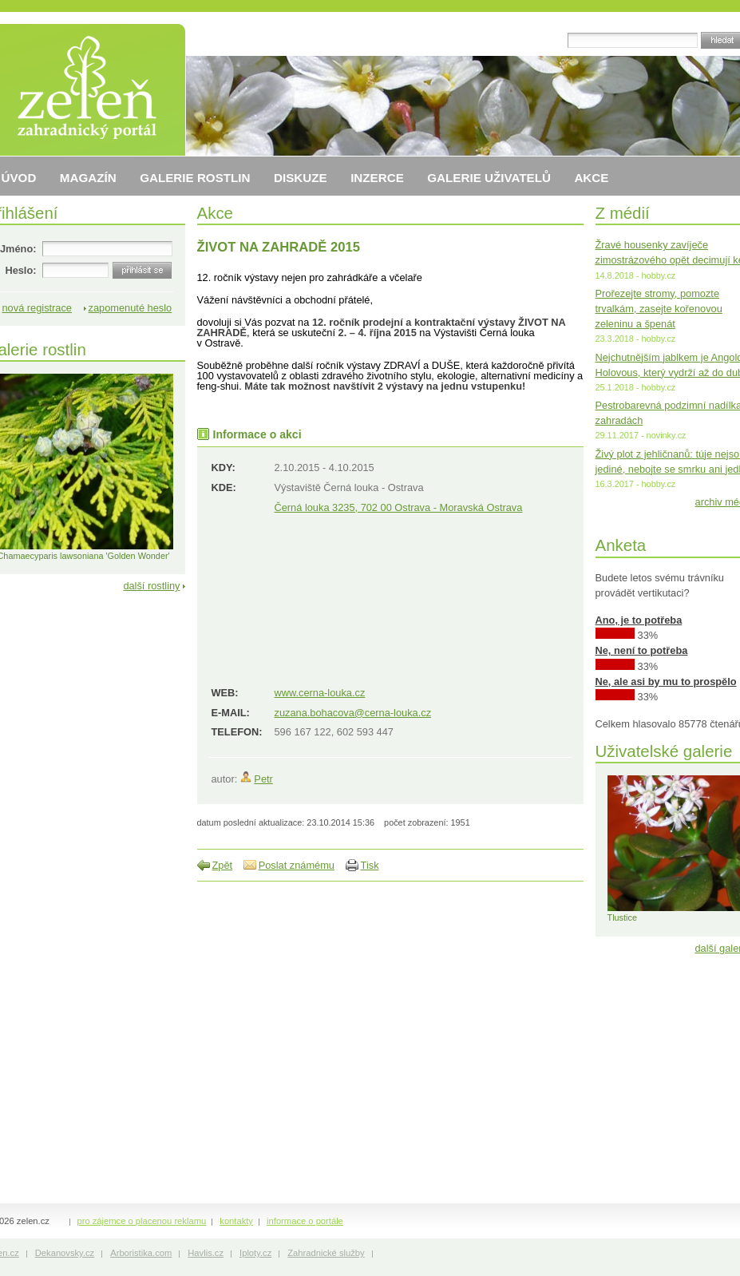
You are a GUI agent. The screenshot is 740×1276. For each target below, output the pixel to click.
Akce (215, 213)
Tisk (370, 865)
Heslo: (20, 270)
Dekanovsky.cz (64, 1253)
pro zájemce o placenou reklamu (142, 1221)
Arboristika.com (141, 1253)
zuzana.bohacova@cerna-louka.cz (353, 713)
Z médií (623, 213)
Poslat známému (296, 865)
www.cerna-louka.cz (320, 693)
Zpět (222, 865)
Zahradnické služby (325, 1253)
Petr (263, 779)
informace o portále (305, 1221)
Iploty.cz (255, 1253)
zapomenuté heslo (130, 308)
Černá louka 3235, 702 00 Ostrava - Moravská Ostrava (399, 507)
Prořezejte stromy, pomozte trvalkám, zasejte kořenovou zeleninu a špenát (659, 308)
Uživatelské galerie (664, 751)
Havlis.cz (206, 1253)
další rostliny (151, 586)
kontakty (236, 1221)
